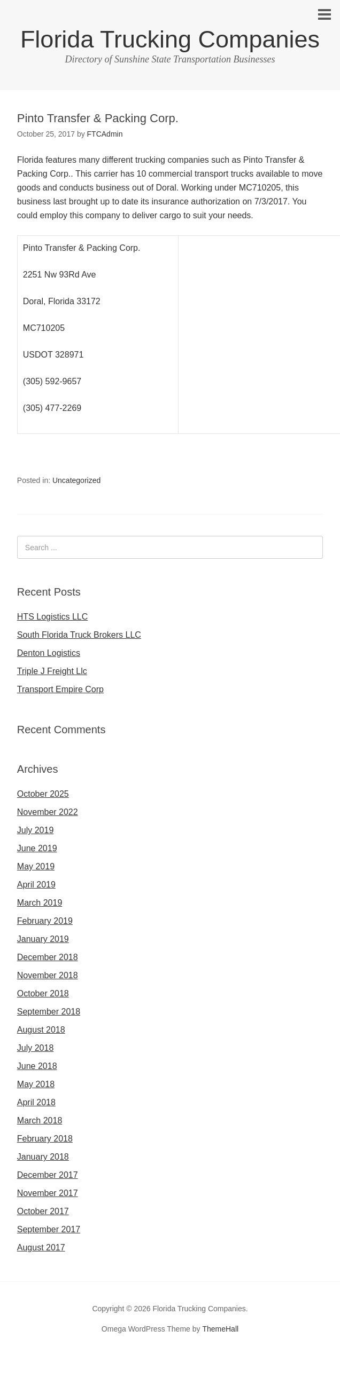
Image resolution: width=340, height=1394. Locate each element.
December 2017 (47, 1174)
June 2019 (37, 848)
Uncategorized (76, 480)
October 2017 (43, 1211)
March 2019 (40, 902)
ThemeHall (220, 1329)
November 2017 (47, 1193)
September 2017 (48, 1229)
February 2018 (45, 1138)
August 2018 (41, 1029)
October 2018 (43, 993)
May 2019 (36, 866)
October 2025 (43, 793)
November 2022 (47, 812)
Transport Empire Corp (60, 689)
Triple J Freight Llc (52, 671)
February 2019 (45, 920)
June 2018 (37, 1066)
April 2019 (36, 884)
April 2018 (36, 1102)
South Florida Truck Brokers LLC (79, 634)
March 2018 (40, 1120)
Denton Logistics (48, 653)
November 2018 (47, 975)
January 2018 (43, 1156)
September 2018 (48, 1011)
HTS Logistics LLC (52, 616)
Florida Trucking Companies (170, 39)
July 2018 (35, 1047)
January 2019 (43, 939)
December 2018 (47, 957)
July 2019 (35, 830)
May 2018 (36, 1084)
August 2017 (41, 1247)
